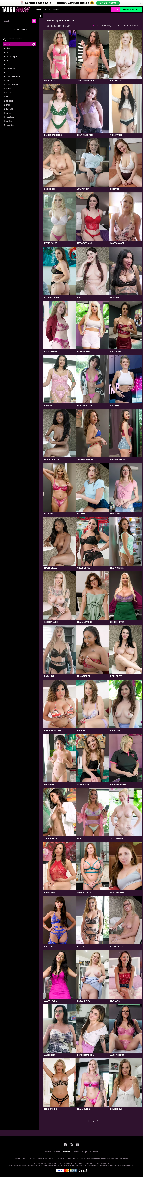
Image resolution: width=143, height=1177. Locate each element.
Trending (107, 25)
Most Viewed (131, 25)
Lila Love (115, 1001)
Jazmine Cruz (117, 1055)
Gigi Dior (114, 405)
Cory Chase (50, 81)
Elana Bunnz (83, 1109)
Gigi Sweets (116, 81)
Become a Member (131, 10)
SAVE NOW (108, 3)
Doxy (79, 297)
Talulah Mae (116, 838)
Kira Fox (81, 947)
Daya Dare (49, 784)
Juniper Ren (83, 189)
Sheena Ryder (84, 568)
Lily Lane (114, 297)
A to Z (117, 25)
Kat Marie (82, 730)
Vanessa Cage (117, 243)
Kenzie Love (116, 1109)
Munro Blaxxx (51, 459)
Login (115, 10)
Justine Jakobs (85, 459)
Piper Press (116, 676)
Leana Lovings (84, 622)
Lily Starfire (83, 676)
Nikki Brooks (51, 1109)
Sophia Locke (84, 892)
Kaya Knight (50, 892)
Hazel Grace (50, 568)
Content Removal (128, 1166)
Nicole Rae (115, 730)
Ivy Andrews (50, 351)
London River (117, 622)
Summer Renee (117, 459)
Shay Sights (50, 838)
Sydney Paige (117, 947)
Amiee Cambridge (85, 81)
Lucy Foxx (115, 514)
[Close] (140, 3)
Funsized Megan (52, 730)
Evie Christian (84, 405)
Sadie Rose (49, 189)
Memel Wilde (50, 243)
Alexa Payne (50, 1001)
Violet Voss (116, 135)
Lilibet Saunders (53, 135)
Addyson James (118, 784)
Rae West (49, 405)
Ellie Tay (48, 514)
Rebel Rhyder (84, 1001)
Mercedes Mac (84, 243)
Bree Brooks (83, 351)
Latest (95, 25)
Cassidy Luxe (51, 622)
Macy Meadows (118, 892)
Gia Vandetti (116, 351)
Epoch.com (21, 1166)
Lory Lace (49, 676)
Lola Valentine (85, 135)
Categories (19, 29)
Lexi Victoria (116, 568)
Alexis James (84, 784)
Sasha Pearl (50, 947)
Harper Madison (85, 1055)
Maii (79, 838)
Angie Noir (49, 1055)
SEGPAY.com (92, 1166)
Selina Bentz (84, 514)
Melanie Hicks (51, 297)
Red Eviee (114, 189)
